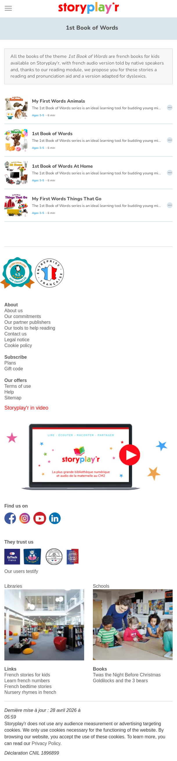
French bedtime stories (28, 686)
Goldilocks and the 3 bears (120, 680)
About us (13, 310)
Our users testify (21, 571)
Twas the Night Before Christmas (127, 674)
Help (9, 392)
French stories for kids (27, 674)
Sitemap (12, 397)
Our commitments (22, 316)
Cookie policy (18, 345)
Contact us (15, 333)
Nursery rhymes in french (30, 692)
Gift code (13, 368)
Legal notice (16, 339)
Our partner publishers (27, 322)
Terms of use (17, 386)
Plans (10, 362)
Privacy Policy (46, 743)
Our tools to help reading (29, 328)
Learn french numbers (27, 680)
